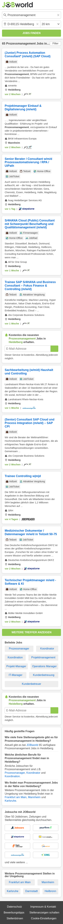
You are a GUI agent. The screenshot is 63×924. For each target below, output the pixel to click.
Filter (55, 43)
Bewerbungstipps (14, 912)
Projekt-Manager (16, 666)
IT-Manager (15, 675)
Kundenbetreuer (31, 683)
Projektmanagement (43, 657)
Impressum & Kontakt (43, 906)
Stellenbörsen (15, 918)
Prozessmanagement (21, 43)
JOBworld (32, 745)
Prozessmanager (19, 648)
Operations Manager (44, 666)
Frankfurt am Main (16, 797)
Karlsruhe (10, 800)
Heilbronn (50, 891)
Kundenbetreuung (43, 675)
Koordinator (47, 648)
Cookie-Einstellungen (43, 918)
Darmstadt (31, 891)
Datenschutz (14, 906)
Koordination (15, 657)
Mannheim (34, 797)
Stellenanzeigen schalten (44, 912)
